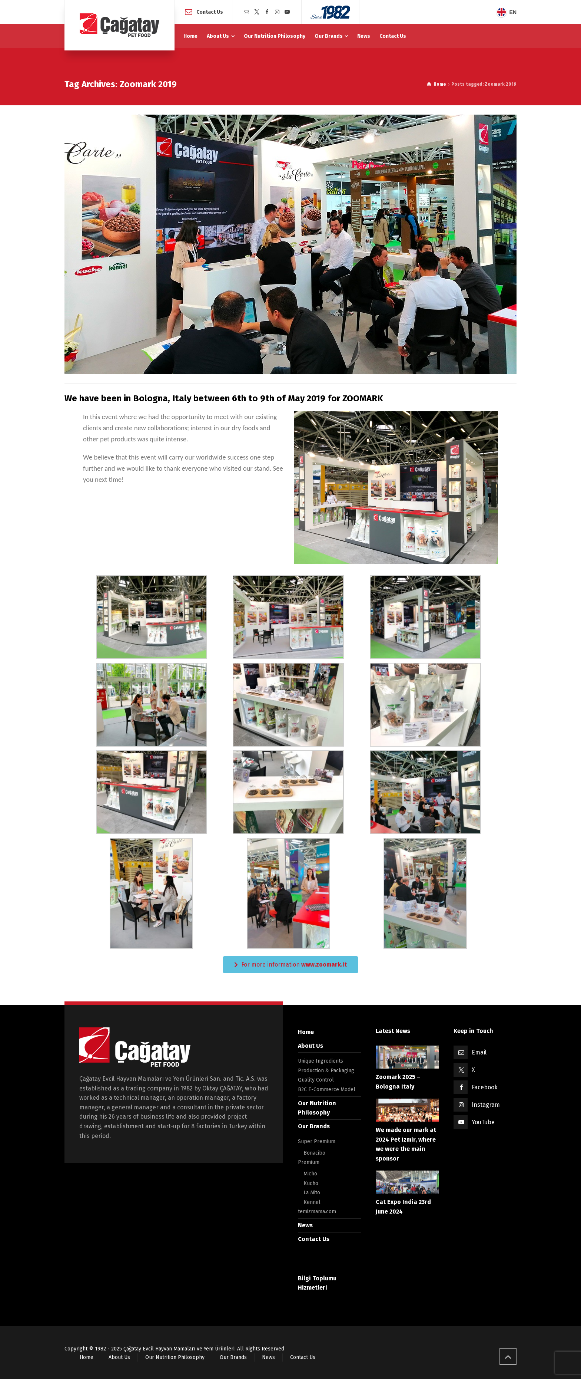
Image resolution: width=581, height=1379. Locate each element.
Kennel (312, 1202)
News (305, 1225)
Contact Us (209, 12)
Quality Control (316, 1080)
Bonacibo (314, 1153)
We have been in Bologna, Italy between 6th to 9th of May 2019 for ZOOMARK (223, 398)
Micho (310, 1174)
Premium (308, 1162)
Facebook (485, 1087)
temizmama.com (317, 1211)
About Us (310, 1045)
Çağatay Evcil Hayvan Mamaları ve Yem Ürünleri (179, 1349)
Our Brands (314, 1126)
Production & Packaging (326, 1070)
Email (479, 1052)
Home (306, 1032)
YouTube (483, 1122)
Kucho (310, 1183)
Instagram (486, 1104)
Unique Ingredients (320, 1061)
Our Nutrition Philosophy (175, 1357)
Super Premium (316, 1141)
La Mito (311, 1192)
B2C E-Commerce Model (326, 1089)
